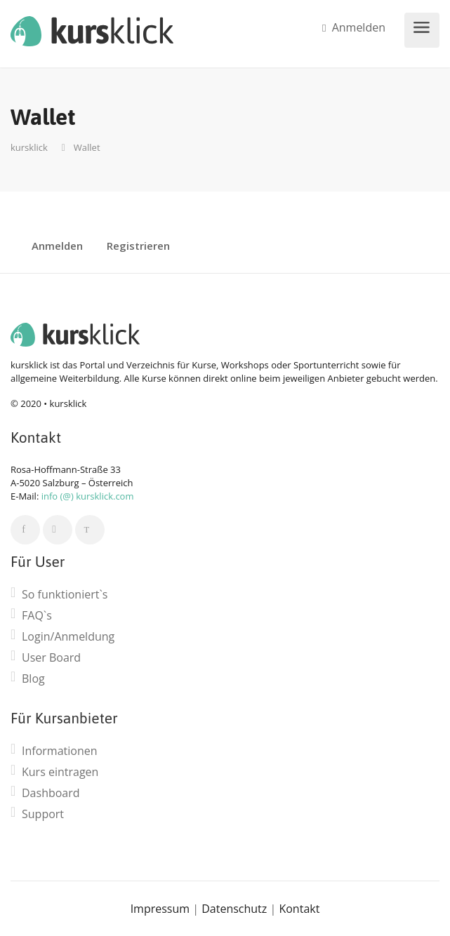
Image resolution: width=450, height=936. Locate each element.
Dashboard (51, 793)
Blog (33, 678)
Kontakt (299, 908)
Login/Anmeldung (68, 636)
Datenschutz (234, 908)
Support (43, 814)
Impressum (160, 908)
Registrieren (138, 247)
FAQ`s (37, 615)
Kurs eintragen (60, 772)
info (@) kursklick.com (87, 496)
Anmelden (353, 27)
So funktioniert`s (64, 594)
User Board (51, 657)
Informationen (60, 751)
